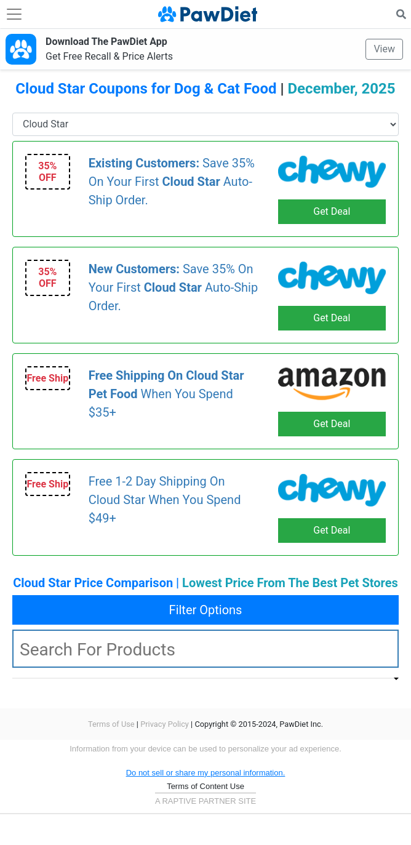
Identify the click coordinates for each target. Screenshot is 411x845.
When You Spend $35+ (166, 394)
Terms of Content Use (205, 786)
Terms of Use (111, 724)
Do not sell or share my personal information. (205, 772)
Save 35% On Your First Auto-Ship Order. (172, 181)
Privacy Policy (164, 724)
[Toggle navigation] (14, 14)
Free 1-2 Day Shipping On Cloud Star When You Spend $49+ (165, 500)
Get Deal (331, 211)
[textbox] (205, 649)
